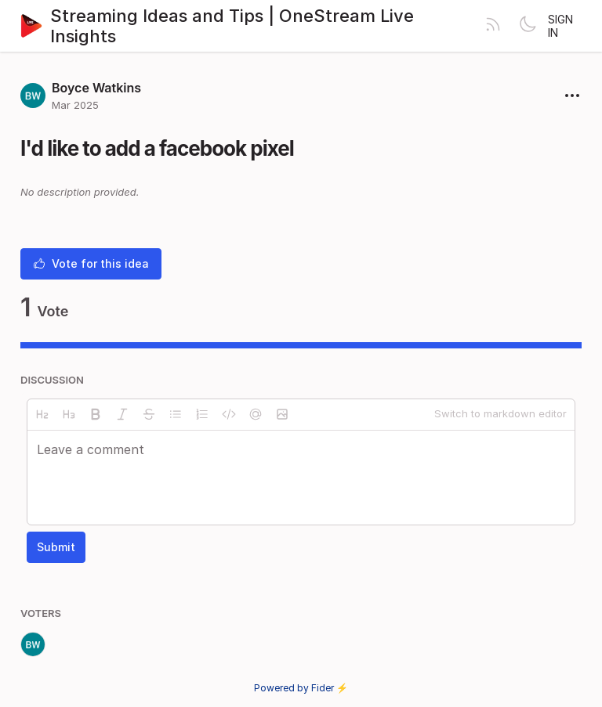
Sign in (560, 26)
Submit (56, 547)
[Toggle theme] (527, 26)
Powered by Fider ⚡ (301, 688)
